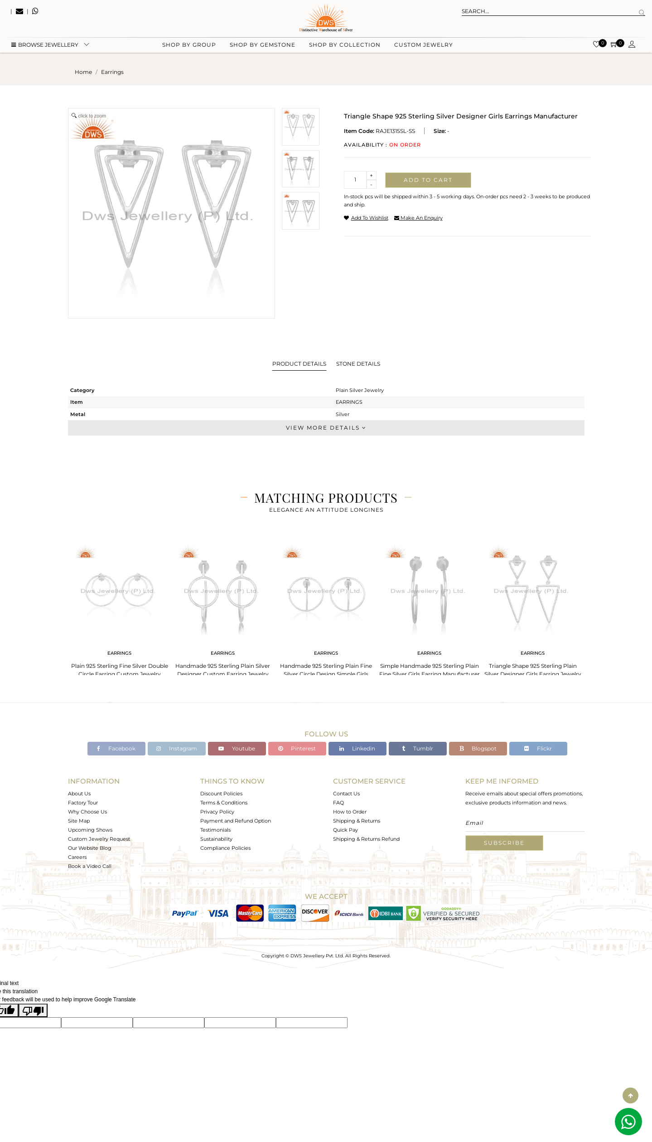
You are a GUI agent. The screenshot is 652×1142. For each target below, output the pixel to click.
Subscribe (504, 842)
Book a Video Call (89, 866)
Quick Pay (345, 830)
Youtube (236, 748)
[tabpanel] (119, 612)
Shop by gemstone (262, 45)
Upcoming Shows (90, 830)
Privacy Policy (217, 812)
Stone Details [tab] (358, 363)
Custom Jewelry (423, 45)
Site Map (79, 821)
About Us (79, 793)
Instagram (176, 748)
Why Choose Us (87, 812)
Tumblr (417, 748)
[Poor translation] (33, 1010)
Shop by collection (345, 45)
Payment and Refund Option (235, 821)
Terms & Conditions (223, 802)
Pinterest (297, 748)
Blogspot (478, 748)
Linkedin (357, 748)
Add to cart (428, 179)
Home (83, 72)
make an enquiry (418, 218)
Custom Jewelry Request (99, 839)
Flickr (538, 748)
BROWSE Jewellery (44, 45)
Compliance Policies (225, 848)
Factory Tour (83, 802)
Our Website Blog (89, 848)
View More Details (326, 427)
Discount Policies (221, 793)
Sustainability (216, 839)
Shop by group (189, 45)
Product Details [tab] (299, 363)
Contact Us (346, 793)
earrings (112, 72)
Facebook (116, 748)
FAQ (338, 802)
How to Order (350, 812)
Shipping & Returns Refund (366, 839)
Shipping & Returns (356, 821)
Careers (77, 857)
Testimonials (215, 830)
